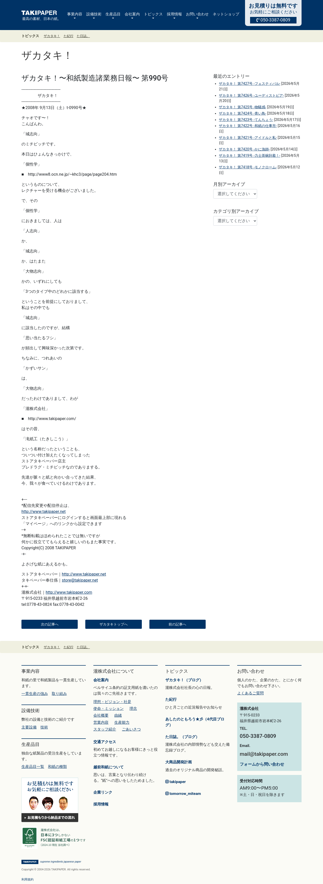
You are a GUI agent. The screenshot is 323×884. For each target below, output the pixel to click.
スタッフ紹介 (104, 729)
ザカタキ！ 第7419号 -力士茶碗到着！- (249, 155)
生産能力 (121, 722)
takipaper (175, 781)
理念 (133, 708)
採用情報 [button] (174, 14)
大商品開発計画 (178, 762)
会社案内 (101, 680)
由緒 (118, 715)
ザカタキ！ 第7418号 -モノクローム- (248, 167)
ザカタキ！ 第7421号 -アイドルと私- (248, 138)
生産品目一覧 (32, 766)
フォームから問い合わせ (262, 764)
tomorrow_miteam (183, 793)
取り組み (59, 693)
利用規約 (27, 879)
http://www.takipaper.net (43, 511)
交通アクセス (104, 742)
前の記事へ (177, 624)
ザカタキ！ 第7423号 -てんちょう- (246, 120)
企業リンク (102, 792)
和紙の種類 (57, 766)
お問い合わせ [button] (197, 14)
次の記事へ (50, 624)
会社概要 (101, 715)
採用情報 (101, 804)
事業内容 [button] (74, 14)
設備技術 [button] (93, 14)
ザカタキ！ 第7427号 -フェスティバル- (249, 84)
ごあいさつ (131, 729)
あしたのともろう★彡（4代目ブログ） (194, 722)
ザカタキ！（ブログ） (184, 680)
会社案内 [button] (132, 14)
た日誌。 (83, 36)
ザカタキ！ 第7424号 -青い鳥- (242, 113)
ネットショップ (226, 14)
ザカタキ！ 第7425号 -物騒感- (242, 107)
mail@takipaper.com (264, 754)
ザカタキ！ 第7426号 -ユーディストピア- (251, 95)
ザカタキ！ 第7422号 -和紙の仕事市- (248, 126)
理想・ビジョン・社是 (112, 701)
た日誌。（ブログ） (182, 737)
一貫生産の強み (34, 693)
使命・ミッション (108, 708)
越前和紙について (108, 767)
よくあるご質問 (250, 693)
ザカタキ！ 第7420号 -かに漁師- (244, 149)
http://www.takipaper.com (69, 592)
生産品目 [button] (113, 14)
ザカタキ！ (52, 36)
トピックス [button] (153, 14)
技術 (44, 727)
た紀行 (68, 36)
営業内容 (101, 722)
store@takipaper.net (80, 580)
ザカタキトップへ (113, 624)
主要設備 (29, 727)
